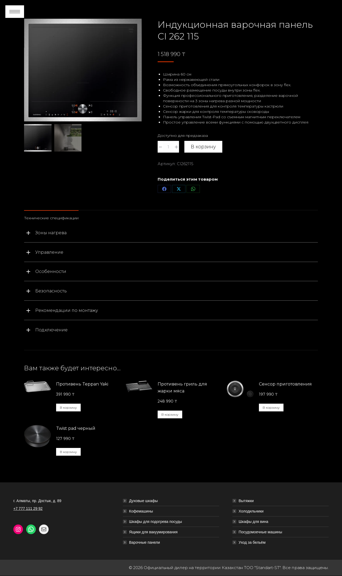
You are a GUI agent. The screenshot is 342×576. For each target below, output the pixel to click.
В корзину (203, 147)
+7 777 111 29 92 (27, 508)
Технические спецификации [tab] (51, 218)
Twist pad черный (75, 428)
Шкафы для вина (253, 521)
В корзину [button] (68, 408)
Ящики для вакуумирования (153, 532)
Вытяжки (246, 501)
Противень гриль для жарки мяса (182, 388)
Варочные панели (144, 542)
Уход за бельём (252, 542)
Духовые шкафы (143, 501)
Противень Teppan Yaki (82, 384)
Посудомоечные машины (260, 532)
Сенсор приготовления (285, 384)
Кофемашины (141, 511)
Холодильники (251, 511)
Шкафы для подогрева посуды (155, 521)
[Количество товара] (168, 147)
